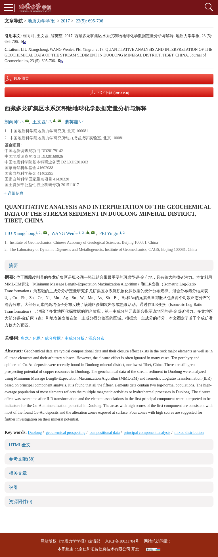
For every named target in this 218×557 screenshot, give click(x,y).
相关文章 (18, 473)
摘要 (13, 265)
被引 (13, 487)
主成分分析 (75, 338)
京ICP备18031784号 (122, 541)
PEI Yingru (109, 233)
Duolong (35, 432)
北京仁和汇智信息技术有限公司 (102, 549)
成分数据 (53, 338)
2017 (65, 20)
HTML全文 (20, 444)
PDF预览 (17, 78)
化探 (37, 338)
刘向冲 (11, 121)
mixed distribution (189, 432)
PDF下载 (113, 93)
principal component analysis (147, 432)
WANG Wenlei (65, 233)
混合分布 (96, 338)
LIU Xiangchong (20, 233)
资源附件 (20, 501)
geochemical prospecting (66, 432)
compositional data (105, 432)
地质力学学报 (41, 20)
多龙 (25, 338)
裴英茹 (71, 121)
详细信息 (13, 193)
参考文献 (22, 459)
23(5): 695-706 (89, 20)
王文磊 (39, 121)
